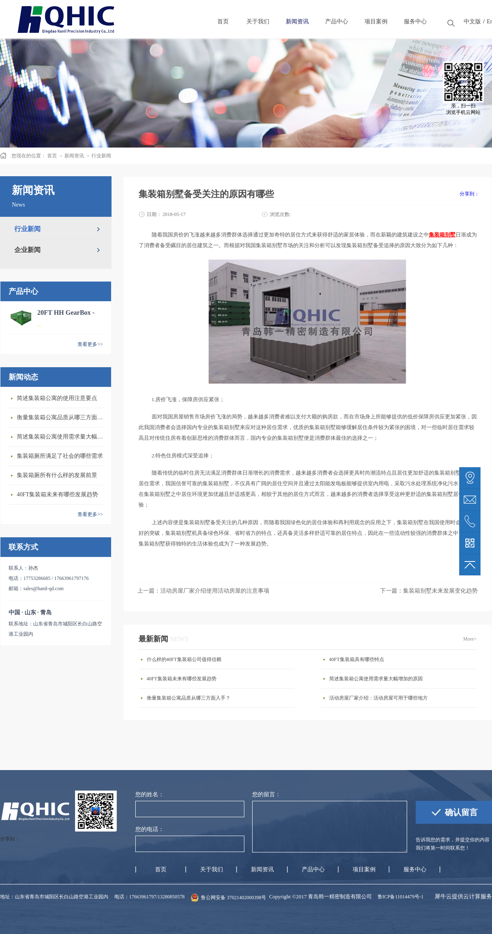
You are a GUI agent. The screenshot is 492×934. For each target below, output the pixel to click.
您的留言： (266, 794)
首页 (160, 869)
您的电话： (149, 829)
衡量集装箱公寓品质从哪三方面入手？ (62, 417)
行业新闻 (101, 156)
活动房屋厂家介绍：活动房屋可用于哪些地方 (378, 698)
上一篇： (203, 591)
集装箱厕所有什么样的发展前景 (57, 475)
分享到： (469, 194)
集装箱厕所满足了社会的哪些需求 (60, 456)
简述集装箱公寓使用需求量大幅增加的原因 (62, 437)
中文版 (472, 21)
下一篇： (429, 591)
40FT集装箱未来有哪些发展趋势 (57, 494)
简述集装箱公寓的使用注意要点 (57, 398)
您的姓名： (149, 794)
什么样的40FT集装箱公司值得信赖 (184, 659)
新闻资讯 (74, 156)
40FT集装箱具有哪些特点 (356, 659)
